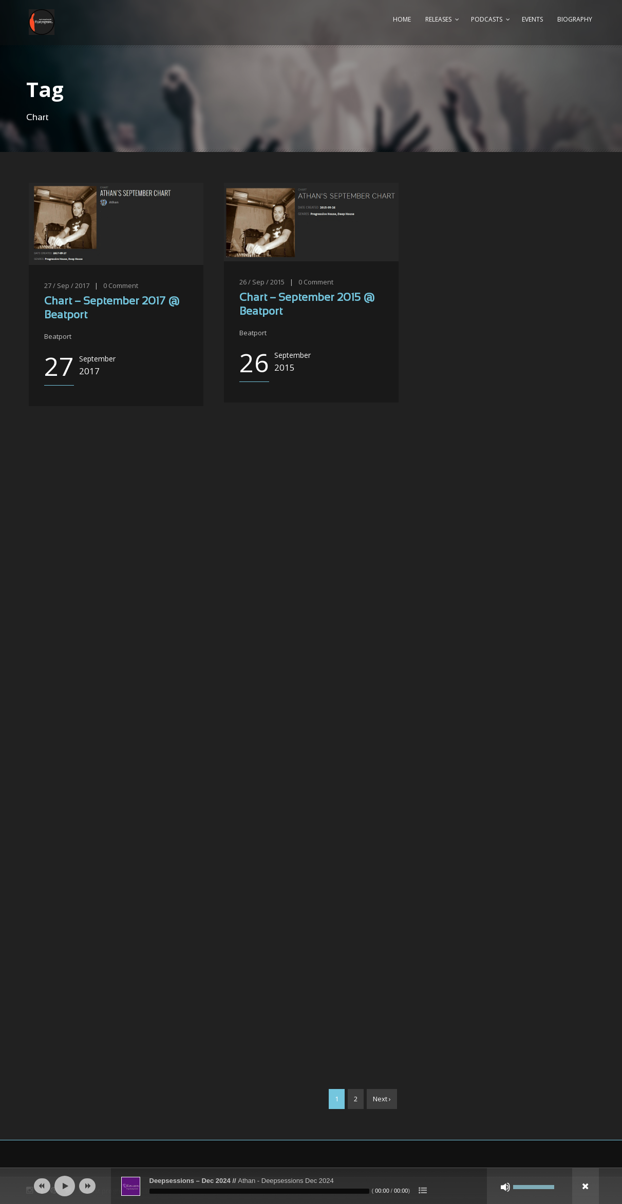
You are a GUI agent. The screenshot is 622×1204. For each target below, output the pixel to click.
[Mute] (505, 1187)
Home (402, 19)
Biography (574, 19)
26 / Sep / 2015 (262, 281)
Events (532, 19)
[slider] (259, 1191)
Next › (382, 1098)
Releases (438, 19)
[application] (311, 1186)
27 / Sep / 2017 (66, 285)
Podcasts (486, 19)
